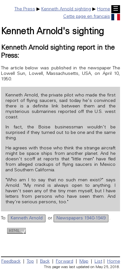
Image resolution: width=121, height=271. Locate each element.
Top (30, 261)
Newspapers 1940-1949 (81, 218)
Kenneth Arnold (27, 218)
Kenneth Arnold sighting (66, 9)
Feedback (11, 261)
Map (83, 261)
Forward (64, 261)
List (98, 261)
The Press (25, 9)
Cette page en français (91, 17)
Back (45, 261)
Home (103, 9)
